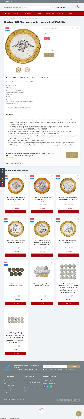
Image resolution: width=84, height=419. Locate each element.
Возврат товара (8, 388)
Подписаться (74, 366)
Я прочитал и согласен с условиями (59, 369)
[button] (10, 1)
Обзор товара (11, 77)
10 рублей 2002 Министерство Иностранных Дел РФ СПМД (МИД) (42, 199)
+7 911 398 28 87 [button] (49, 381)
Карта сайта (7, 390)
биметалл (16, 107)
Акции (5, 392)
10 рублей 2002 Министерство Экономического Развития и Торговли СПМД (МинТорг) (42, 242)
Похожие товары (42, 77)
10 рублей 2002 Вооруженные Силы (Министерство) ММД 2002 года (15, 199)
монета (11, 107)
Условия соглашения (10, 381)
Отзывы (6, 383)
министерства (26, 107)
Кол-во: (46, 48)
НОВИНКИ (28, 13)
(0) (56, 28)
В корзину (49, 55)
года (20, 107)
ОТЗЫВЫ (69, 13)
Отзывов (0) (31, 77)
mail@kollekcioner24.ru (50, 383)
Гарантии (22, 77)
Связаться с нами (9, 385)
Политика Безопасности (56, 369)
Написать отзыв (72, 155)
